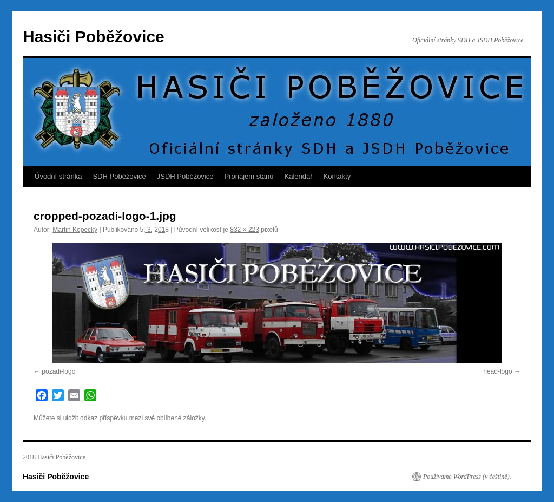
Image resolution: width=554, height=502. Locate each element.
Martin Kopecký (74, 229)
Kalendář (299, 176)
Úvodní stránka (58, 176)
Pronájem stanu (249, 176)
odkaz (88, 418)
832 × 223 (244, 229)
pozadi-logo (58, 371)
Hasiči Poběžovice (93, 36)
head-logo (497, 371)
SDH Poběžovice (119, 176)
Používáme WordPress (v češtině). (467, 476)
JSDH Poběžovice (185, 176)
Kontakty (337, 176)
